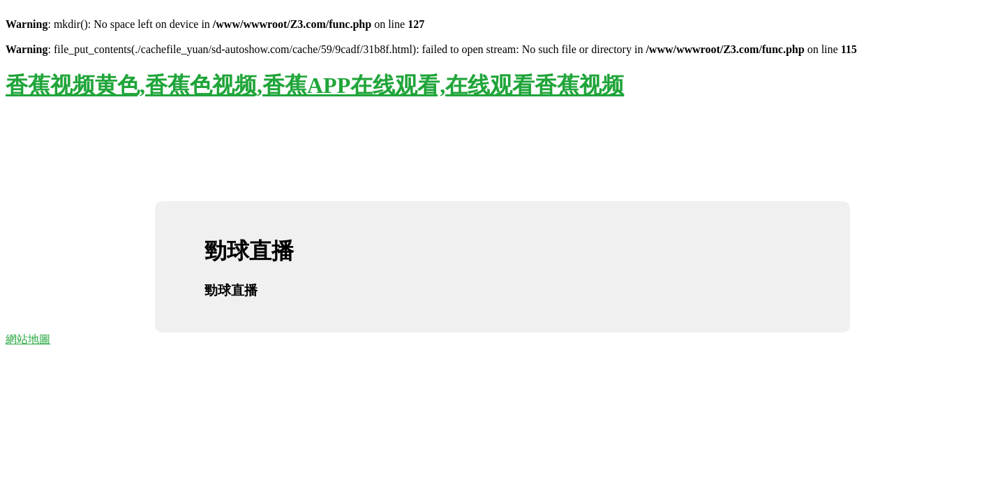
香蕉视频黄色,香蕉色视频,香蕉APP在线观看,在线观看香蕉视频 (315, 85)
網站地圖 (28, 339)
